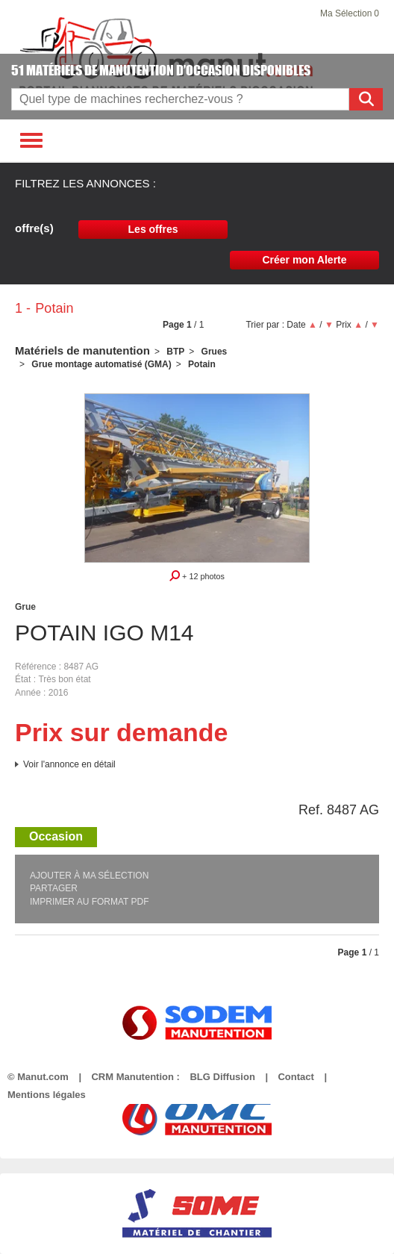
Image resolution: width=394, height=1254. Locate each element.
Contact (295, 1076)
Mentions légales (46, 1094)
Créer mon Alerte (304, 260)
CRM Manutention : (135, 1076)
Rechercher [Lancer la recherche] (368, 99)
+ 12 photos (197, 575)
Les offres (153, 229)
